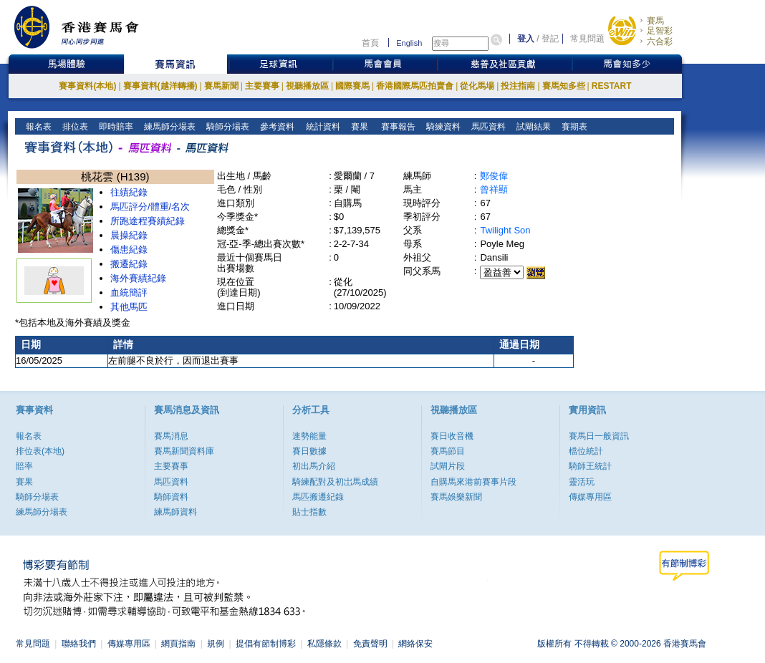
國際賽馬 (352, 86)
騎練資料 (442, 127)
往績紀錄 (129, 192)
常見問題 (587, 39)
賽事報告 (395, 127)
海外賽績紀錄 (138, 278)
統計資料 (321, 127)
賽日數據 (309, 451)
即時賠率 (115, 127)
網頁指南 (178, 644)
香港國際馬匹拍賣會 (414, 86)
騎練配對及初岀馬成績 (335, 482)
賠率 (24, 466)
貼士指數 (309, 512)
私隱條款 (324, 644)
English (409, 43)
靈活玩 (582, 482)
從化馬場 (477, 86)
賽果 (357, 127)
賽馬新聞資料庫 (184, 451)
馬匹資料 (487, 127)
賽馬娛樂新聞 (456, 497)
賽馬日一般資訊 (599, 436)
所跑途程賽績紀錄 (147, 221)
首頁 (370, 43)
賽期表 (573, 127)
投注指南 (518, 86)
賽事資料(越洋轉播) (160, 86)
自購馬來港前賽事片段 (473, 482)
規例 (215, 644)
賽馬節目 (447, 451)
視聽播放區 (307, 86)
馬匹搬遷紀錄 (318, 497)
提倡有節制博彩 (266, 644)
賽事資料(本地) (87, 86)
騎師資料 (171, 497)
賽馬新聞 (221, 86)
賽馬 (655, 21)
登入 (525, 39)
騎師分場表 (226, 127)
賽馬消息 (171, 436)
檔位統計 (586, 451)
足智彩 (660, 31)
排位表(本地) (40, 451)
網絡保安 (415, 644)
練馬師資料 (175, 512)
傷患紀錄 (129, 249)
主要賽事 (262, 86)
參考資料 (276, 127)
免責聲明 (370, 644)
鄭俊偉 (494, 175)
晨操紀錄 (129, 235)
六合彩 (660, 42)
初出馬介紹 (313, 466)
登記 (550, 39)
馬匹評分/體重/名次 (150, 206)
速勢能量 (309, 436)
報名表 (38, 127)
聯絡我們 (79, 644)
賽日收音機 (451, 436)
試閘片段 (447, 466)
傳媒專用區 (590, 497)
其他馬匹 (129, 306)
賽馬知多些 (563, 86)
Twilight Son (505, 230)
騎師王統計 (590, 466)
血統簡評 (129, 292)
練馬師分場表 (169, 127)
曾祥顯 (494, 189)
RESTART (612, 86)
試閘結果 (532, 127)
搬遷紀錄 (129, 263)
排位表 (74, 127)
